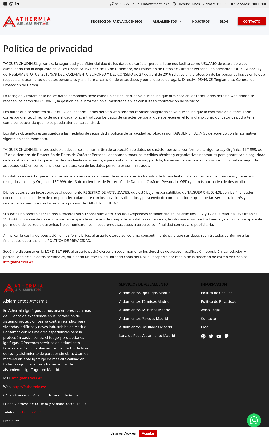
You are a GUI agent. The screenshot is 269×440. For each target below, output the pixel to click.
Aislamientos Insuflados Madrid (145, 326)
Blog (204, 326)
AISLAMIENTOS (170, 21)
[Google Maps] (226, 336)
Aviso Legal (210, 309)
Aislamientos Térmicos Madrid (144, 301)
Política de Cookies (216, 292)
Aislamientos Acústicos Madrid (144, 309)
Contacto (208, 318)
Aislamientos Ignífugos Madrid (145, 292)
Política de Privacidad (218, 301)
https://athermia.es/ (29, 386)
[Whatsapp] (254, 420)
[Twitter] (211, 336)
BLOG (224, 21)
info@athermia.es (18, 262)
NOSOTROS (201, 21)
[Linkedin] (18, 4)
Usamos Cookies (123, 433)
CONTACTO (251, 21)
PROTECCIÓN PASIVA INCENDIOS (117, 21)
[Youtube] (218, 336)
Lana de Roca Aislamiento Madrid (147, 335)
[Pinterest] (203, 336)
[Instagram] (12, 4)
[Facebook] (6, 4)
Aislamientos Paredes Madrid (143, 318)
